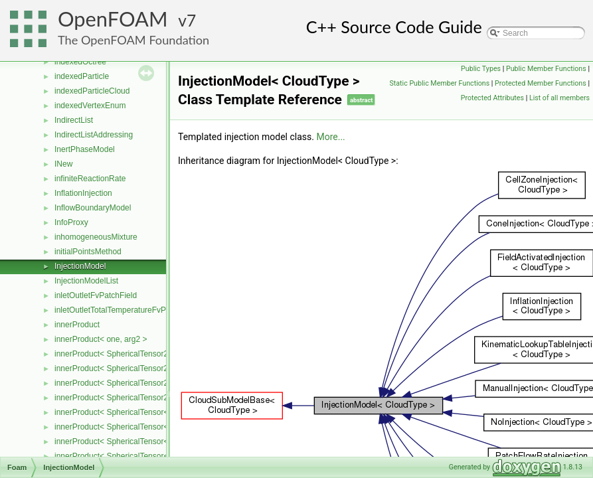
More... (330, 136)
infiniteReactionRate (90, 178)
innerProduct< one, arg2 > (100, 339)
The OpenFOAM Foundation (133, 40)
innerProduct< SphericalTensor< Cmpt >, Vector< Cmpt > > (158, 456)
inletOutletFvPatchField (95, 295)
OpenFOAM (113, 19)
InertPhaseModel (84, 149)
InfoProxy (71, 222)
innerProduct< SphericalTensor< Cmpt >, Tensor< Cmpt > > (159, 441)
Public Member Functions (546, 68)
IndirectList (73, 120)
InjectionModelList (86, 280)
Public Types (481, 68)
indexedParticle (81, 76)
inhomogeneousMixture (95, 237)
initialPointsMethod (88, 251)
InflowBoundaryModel (92, 207)
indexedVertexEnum (90, 105)
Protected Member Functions (540, 83)
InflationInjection (83, 193)
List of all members (559, 98)
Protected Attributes (492, 98)
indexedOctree (80, 61)
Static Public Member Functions (439, 83)
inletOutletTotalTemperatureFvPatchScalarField (137, 310)
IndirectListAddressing (93, 134)
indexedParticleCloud (91, 91)
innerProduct (77, 324)
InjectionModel (80, 266)
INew (63, 164)
